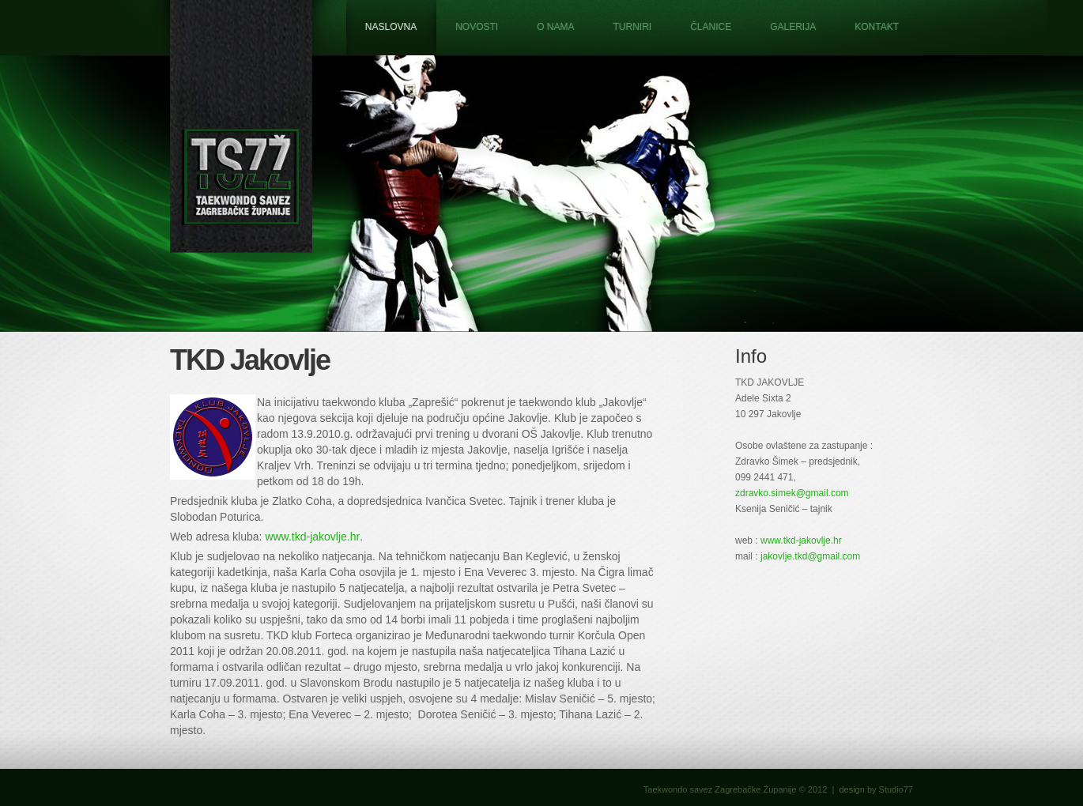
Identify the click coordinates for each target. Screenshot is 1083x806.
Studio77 (896, 789)
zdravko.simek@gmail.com (792, 493)
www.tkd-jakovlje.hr (312, 536)
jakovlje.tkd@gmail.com (810, 556)
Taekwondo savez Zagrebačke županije (241, 126)
